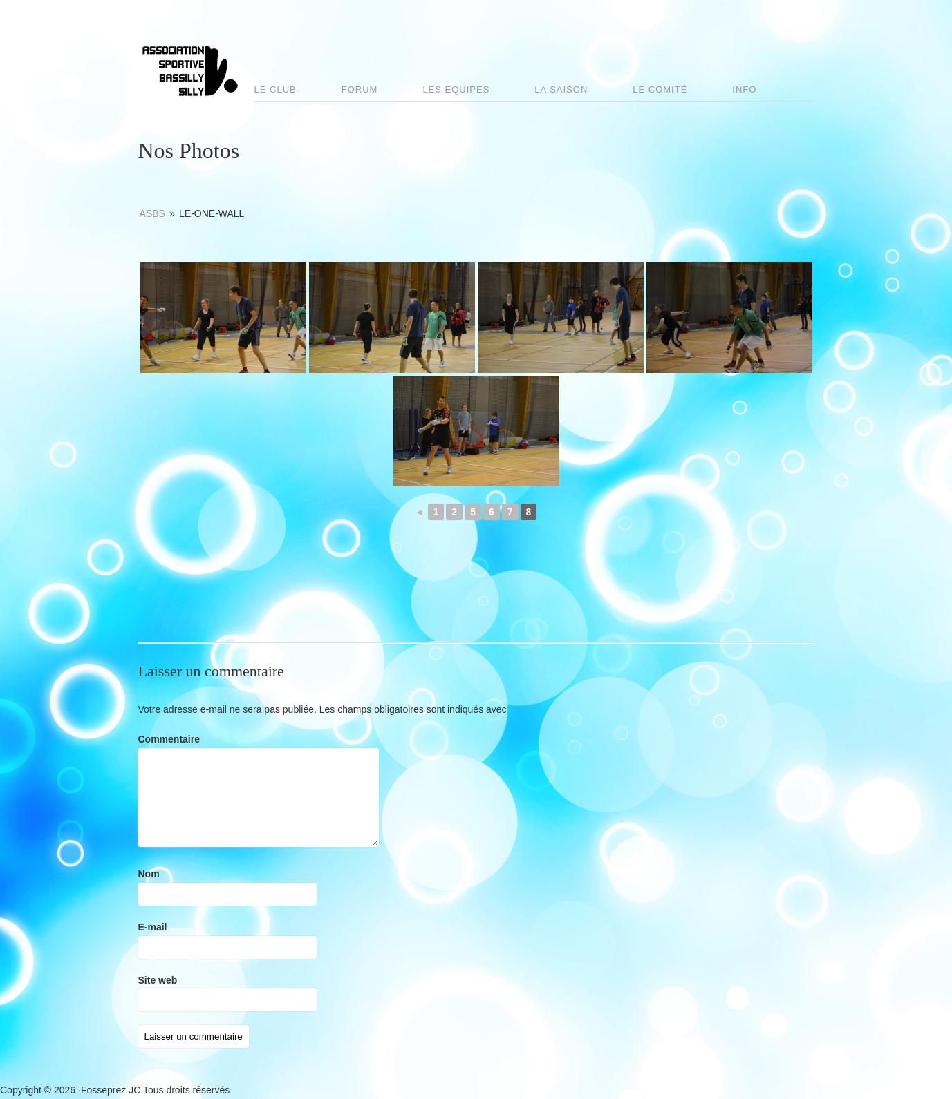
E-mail (152, 927)
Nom (149, 873)
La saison (561, 89)
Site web (158, 980)
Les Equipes (455, 89)
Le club (275, 89)
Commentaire (169, 739)
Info (744, 89)
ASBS (152, 213)
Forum (360, 89)
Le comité (660, 89)
